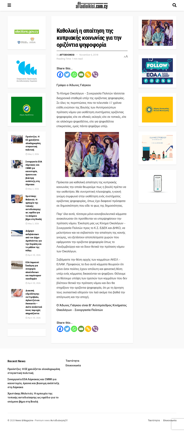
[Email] (81, 74)
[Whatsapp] (74, 74)
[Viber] (95, 74)
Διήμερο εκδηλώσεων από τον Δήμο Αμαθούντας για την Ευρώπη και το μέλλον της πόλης (34, 240)
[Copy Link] (88, 74)
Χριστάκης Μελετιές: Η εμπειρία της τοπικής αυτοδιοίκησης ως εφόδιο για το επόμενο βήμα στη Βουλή (33, 397)
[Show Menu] (9, 5)
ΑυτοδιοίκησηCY (58, 420)
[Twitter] (67, 74)
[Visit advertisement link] (92, 154)
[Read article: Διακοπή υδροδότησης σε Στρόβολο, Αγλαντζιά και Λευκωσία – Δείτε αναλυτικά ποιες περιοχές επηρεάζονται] (17, 293)
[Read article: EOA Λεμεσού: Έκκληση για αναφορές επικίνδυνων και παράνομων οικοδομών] (17, 265)
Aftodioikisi (66, 54)
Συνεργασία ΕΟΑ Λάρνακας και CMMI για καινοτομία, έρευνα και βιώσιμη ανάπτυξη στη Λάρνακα (33, 383)
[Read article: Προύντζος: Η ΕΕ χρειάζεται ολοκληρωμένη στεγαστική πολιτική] (17, 139)
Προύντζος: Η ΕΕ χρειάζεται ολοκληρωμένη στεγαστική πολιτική (33, 143)
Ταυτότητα (72, 360)
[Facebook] (60, 74)
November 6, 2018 (88, 54)
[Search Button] (174, 5)
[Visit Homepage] (92, 5)
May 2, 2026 (32, 154)
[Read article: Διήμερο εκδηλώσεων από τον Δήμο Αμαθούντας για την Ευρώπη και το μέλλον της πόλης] (17, 233)
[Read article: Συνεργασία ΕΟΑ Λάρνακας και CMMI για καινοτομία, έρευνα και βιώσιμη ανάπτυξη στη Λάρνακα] (17, 164)
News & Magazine (24, 420)
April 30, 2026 (33, 255)
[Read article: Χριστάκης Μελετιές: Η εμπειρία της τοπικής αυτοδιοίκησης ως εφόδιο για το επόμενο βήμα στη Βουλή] (17, 199)
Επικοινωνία (73, 365)
